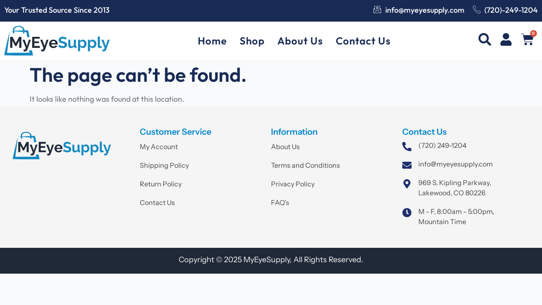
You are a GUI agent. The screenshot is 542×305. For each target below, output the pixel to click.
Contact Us (363, 40)
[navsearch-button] (484, 41)
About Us (300, 40)
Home (212, 40)
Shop (252, 40)
